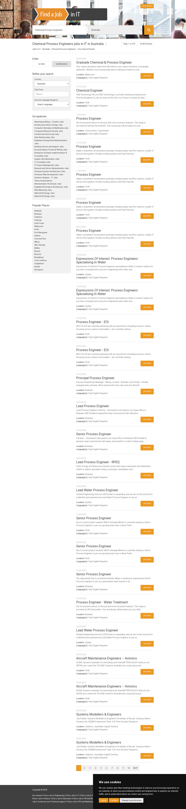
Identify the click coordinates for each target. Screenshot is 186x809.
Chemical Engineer (89, 90)
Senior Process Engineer (93, 434)
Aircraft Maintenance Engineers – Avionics (106, 658)
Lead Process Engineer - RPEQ (98, 462)
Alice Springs (39, 245)
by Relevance (61, 64)
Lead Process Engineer (92, 406)
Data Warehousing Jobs (44, 137)
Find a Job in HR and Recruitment (87, 798)
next (135, 768)
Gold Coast (39, 223)
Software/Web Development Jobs (48, 174)
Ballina (37, 248)
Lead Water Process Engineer (97, 490)
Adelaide (38, 211)
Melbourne (38, 226)
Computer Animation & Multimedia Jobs (51, 128)
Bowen (37, 251)
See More (147, 76)
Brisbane (38, 214)
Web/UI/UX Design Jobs (44, 193)
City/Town (38, 89)
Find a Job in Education (61, 798)
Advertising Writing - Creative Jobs (49, 122)
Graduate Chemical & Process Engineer (104, 62)
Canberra (38, 217)
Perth (36, 229)
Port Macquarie (40, 232)
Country (37, 79)
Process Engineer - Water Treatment (102, 602)
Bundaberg (38, 257)
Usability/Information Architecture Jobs (51, 187)
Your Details (147, 6)
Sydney (37, 235)
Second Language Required (45, 100)
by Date (41, 64)
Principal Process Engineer (95, 378)
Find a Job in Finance (41, 798)
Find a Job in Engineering (54, 795)
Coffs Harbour (40, 260)
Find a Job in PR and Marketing (80, 801)
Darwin (37, 266)
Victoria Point (40, 239)
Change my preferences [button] (131, 800)
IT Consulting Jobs (42, 162)
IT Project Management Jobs (46, 165)
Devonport (38, 270)
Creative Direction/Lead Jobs (46, 134)
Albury (37, 242)
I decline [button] (114, 800)
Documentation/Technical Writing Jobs (50, 150)
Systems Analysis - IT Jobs (46, 177)
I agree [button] (103, 800)
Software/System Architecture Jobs (49, 171)
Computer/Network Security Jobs (48, 131)
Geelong (37, 220)
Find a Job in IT (72, 795)
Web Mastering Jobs (43, 190)
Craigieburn (39, 263)
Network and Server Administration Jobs (51, 168)
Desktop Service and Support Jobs (49, 146)
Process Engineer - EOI (92, 322)
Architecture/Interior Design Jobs (48, 125)
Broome (37, 254)
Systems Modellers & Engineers (98, 714)
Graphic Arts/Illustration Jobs (46, 159)
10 (129, 768)
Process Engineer (88, 118)
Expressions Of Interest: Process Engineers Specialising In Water (107, 260)
